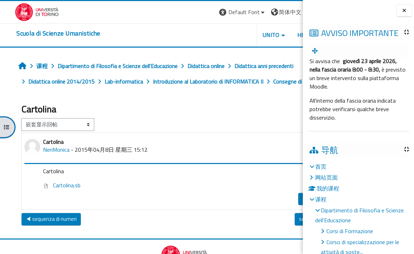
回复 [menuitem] (285, 212)
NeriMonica (45, 165)
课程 (320, 199)
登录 (291, 12)
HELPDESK (260, 35)
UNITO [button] (220, 35)
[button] (191, 12)
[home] (43, 33)
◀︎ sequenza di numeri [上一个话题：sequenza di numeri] (39, 234)
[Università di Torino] (22, 11)
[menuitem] (316, 51)
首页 (320, 166)
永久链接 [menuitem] (258, 214)
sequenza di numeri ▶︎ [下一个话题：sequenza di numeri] (270, 234)
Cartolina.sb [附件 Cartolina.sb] (50, 200)
